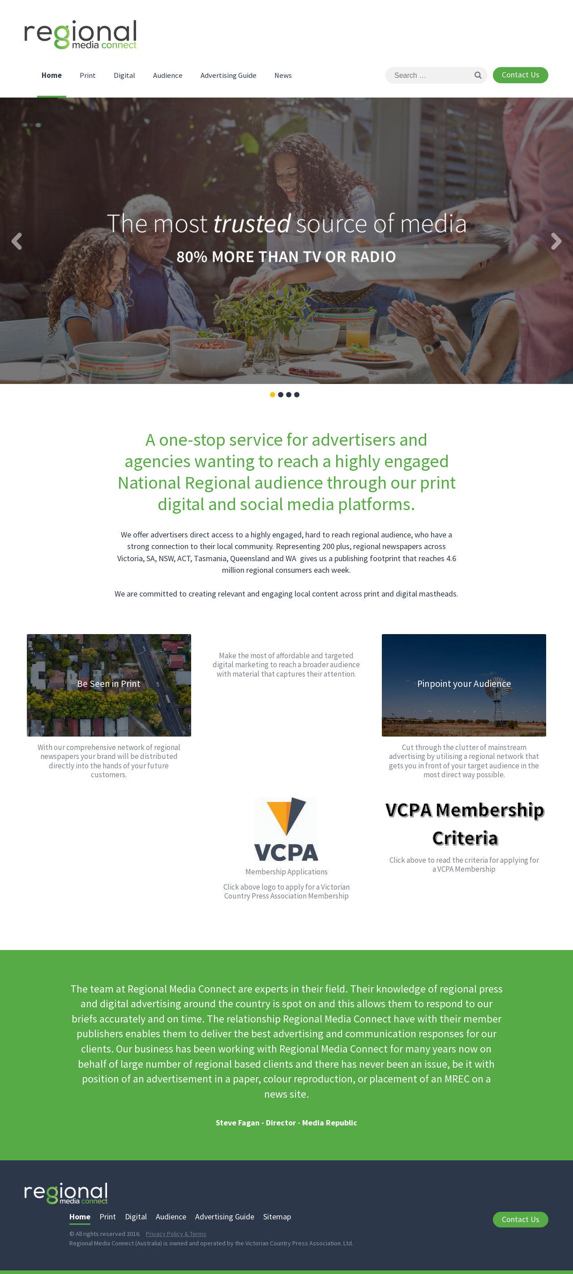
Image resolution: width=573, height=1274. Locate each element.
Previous (16, 241)
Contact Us (520, 75)
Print (88, 75)
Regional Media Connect (81, 37)
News (283, 75)
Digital (124, 75)
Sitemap (277, 1216)
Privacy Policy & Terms (176, 1234)
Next (556, 241)
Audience (168, 75)
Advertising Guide (229, 75)
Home (52, 75)
